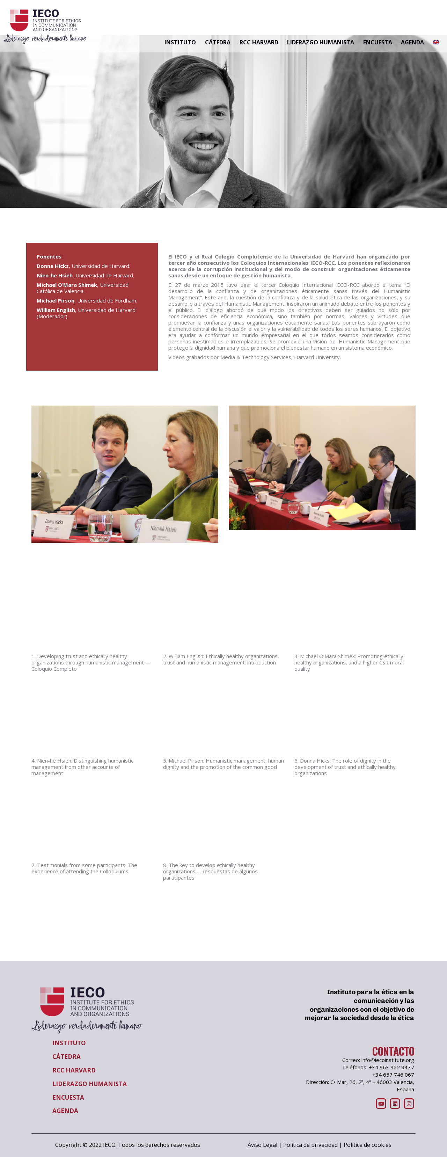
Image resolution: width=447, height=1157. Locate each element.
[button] (39, 474)
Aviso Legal (262, 1145)
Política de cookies (367, 1145)
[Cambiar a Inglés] (436, 43)
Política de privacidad (310, 1145)
